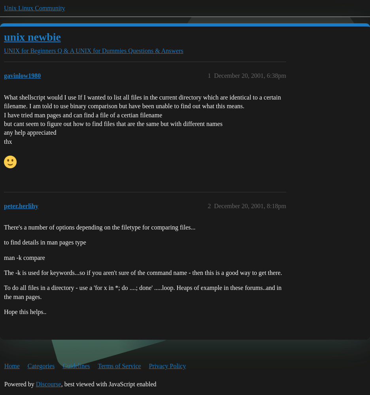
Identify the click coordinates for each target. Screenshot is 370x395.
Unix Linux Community (34, 8)
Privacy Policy (167, 366)
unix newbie (32, 37)
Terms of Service (119, 366)
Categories (41, 366)
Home (12, 366)
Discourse (48, 384)
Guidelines (76, 366)
